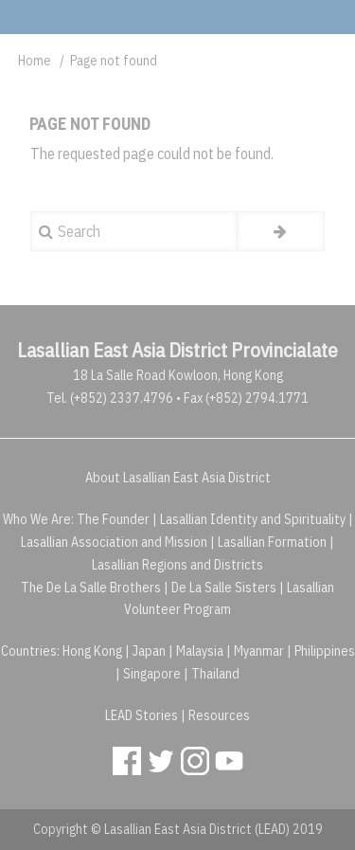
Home (34, 60)
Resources (219, 715)
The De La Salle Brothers (91, 587)
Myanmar (259, 651)
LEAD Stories (141, 715)
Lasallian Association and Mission (114, 542)
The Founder (113, 519)
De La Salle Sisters (223, 587)
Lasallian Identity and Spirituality (253, 519)
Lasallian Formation (272, 542)
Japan (149, 651)
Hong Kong (92, 651)
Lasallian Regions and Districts (177, 564)
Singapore (152, 673)
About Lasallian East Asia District (178, 477)
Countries (29, 651)
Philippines (324, 651)
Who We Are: (38, 519)
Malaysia (199, 651)
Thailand (215, 673)
